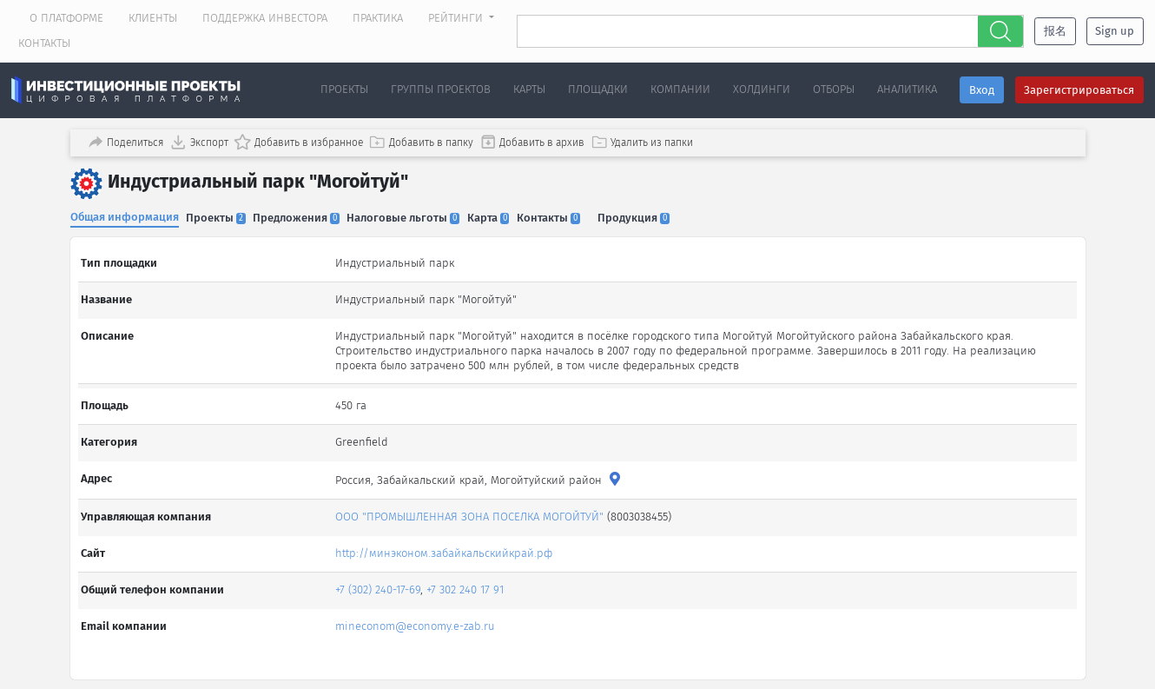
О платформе (66, 17)
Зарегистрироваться (1079, 89)
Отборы (834, 89)
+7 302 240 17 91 (467, 572)
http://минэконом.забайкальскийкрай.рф (446, 535)
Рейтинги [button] (457, 17)
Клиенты (153, 17)
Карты (529, 89)
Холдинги (761, 89)
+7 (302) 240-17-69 (380, 572)
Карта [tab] (505, 214)
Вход (981, 89)
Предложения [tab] (304, 214)
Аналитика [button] (907, 89)
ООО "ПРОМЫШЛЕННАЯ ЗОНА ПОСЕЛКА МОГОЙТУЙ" (472, 499)
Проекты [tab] (220, 214)
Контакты (44, 43)
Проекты (344, 89)
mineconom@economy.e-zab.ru (418, 608)
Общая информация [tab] (124, 213)
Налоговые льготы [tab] (416, 214)
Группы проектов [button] (441, 89)
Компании (680, 89)
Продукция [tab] (660, 214)
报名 (1055, 30)
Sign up (1114, 30)
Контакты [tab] (569, 214)
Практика (378, 17)
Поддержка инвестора (264, 17)
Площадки (598, 89)
